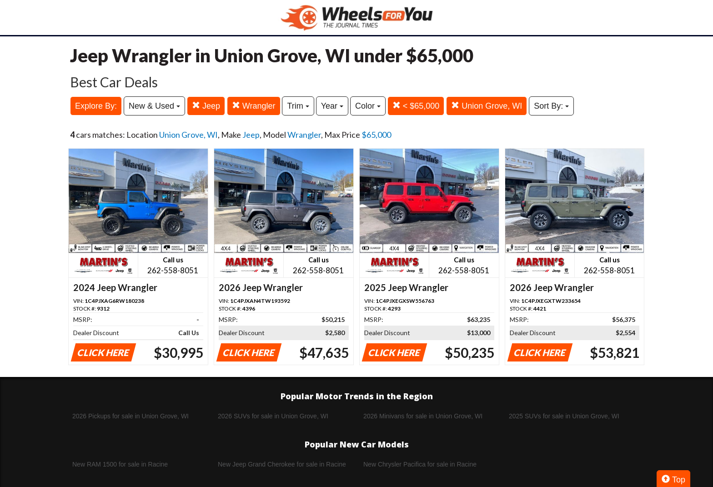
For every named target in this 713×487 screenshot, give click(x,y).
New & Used (154, 105)
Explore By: (96, 105)
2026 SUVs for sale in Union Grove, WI (273, 416)
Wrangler (254, 105)
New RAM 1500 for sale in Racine (120, 464)
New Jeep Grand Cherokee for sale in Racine (282, 464)
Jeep (206, 105)
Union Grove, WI (486, 105)
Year (332, 105)
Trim (298, 105)
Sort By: (551, 105)
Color (368, 105)
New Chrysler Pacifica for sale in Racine (420, 464)
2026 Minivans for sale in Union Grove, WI (422, 416)
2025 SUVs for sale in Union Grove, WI (564, 416)
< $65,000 (416, 105)
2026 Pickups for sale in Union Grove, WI (130, 416)
